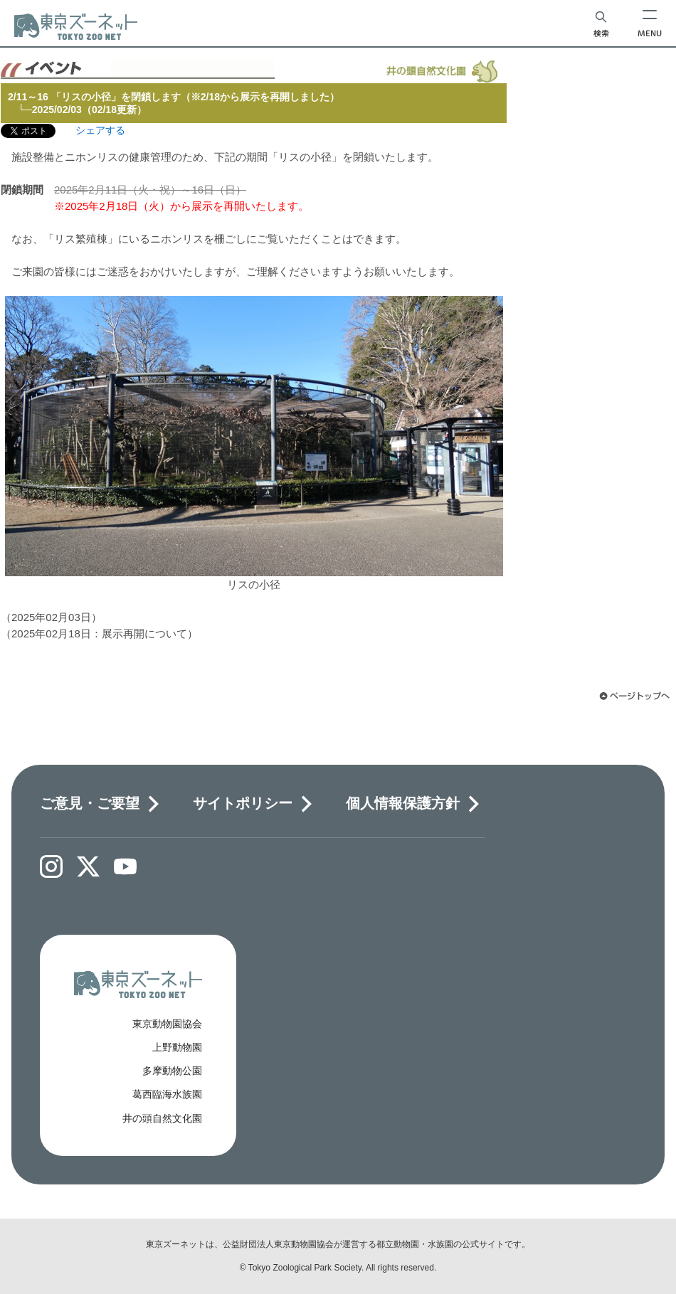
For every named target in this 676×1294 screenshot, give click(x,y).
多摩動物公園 (172, 1070)
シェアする (100, 130)
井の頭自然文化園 (162, 1118)
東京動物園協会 (167, 1023)
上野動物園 (177, 1047)
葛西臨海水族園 (167, 1094)
